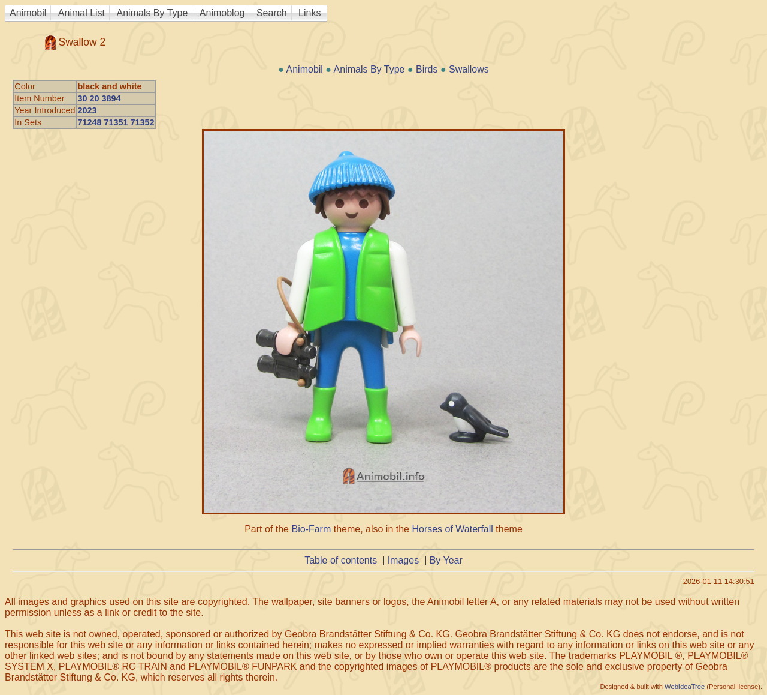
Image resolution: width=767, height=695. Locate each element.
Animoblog (222, 13)
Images (403, 560)
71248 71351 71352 (115, 122)
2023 (86, 110)
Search (271, 13)
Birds (426, 69)
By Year (446, 560)
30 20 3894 (98, 98)
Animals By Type (152, 13)
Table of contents (340, 560)
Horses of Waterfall (452, 529)
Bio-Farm (311, 529)
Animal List (81, 13)
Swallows (469, 69)
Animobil (28, 13)
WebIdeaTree (685, 686)
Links (309, 13)
